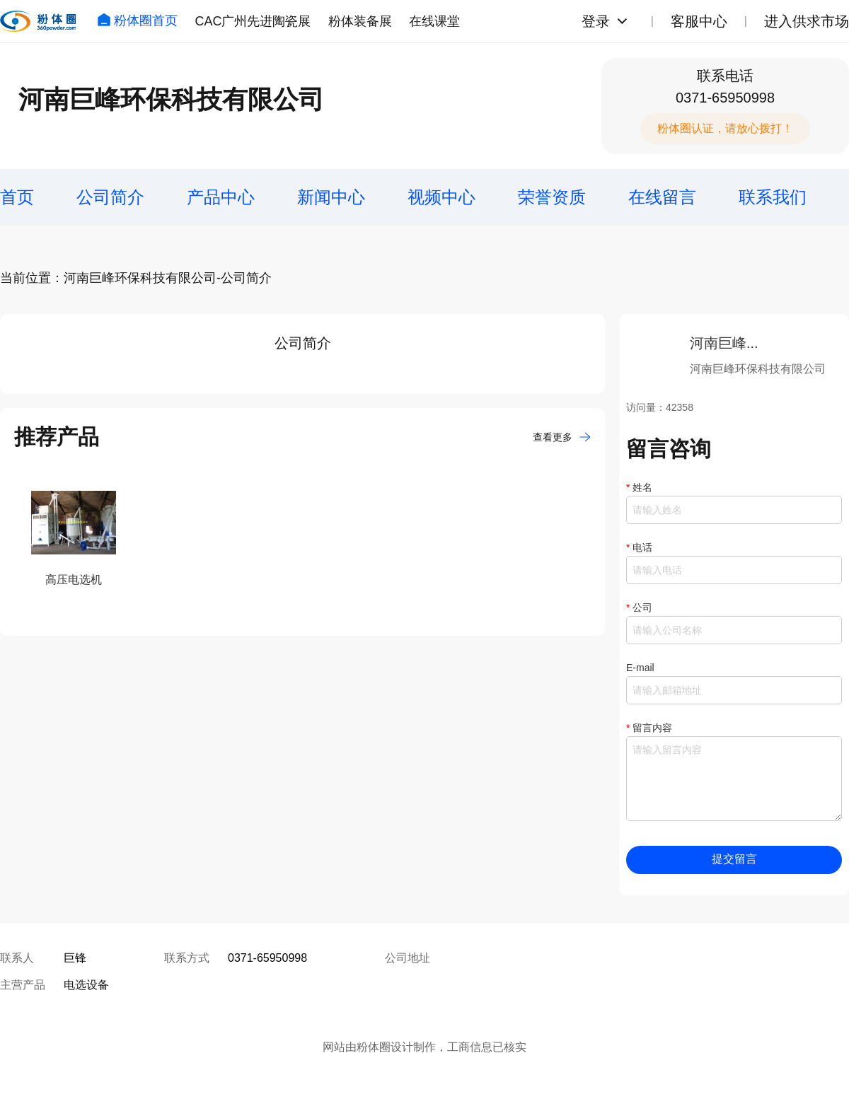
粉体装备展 (360, 21)
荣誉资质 (552, 197)
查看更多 (562, 437)
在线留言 (662, 197)
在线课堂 (434, 21)
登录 (596, 21)
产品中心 (221, 197)
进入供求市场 (806, 21)
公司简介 (110, 197)
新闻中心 (331, 197)
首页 (17, 197)
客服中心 (699, 21)
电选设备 (86, 985)
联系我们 (773, 197)
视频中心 (441, 197)
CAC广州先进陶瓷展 (253, 21)
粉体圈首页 (137, 20)
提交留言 (734, 859)
